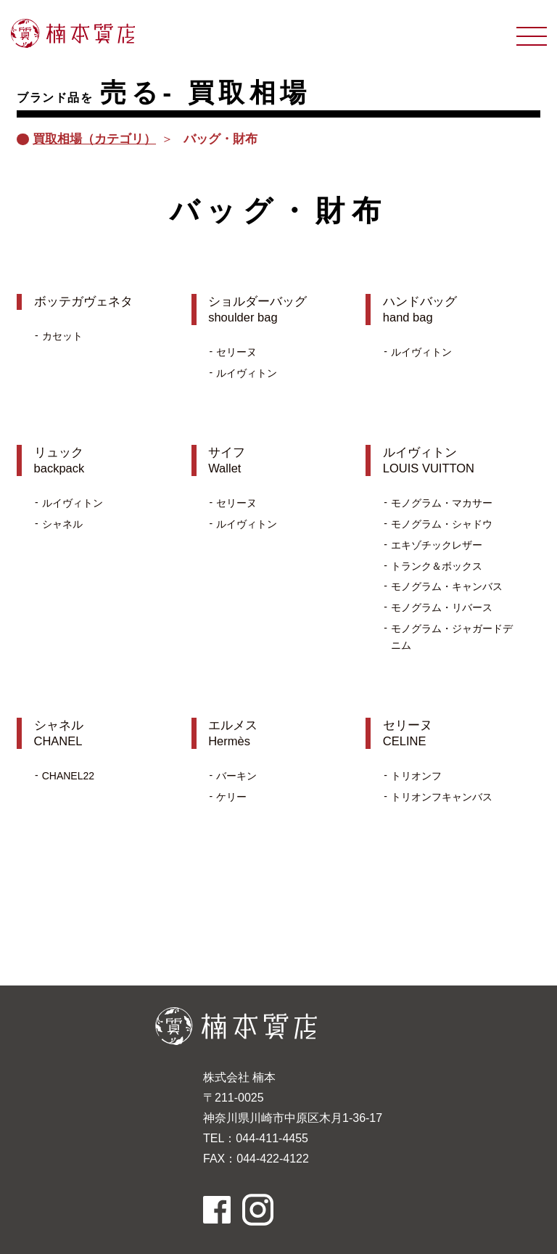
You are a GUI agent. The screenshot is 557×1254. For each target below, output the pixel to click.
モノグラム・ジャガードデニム (452, 637)
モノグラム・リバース (441, 607)
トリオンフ (416, 776)
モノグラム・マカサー (441, 503)
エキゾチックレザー (436, 545)
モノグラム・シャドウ (441, 524)
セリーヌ (236, 352)
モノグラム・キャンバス (447, 586)
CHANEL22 (68, 776)
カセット (62, 336)
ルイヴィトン (246, 373)
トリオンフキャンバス (441, 797)
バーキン (236, 776)
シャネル (62, 524)
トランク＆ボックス (436, 566)
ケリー (231, 797)
